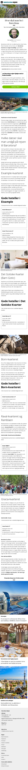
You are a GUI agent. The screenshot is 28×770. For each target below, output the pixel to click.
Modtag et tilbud (14, 87)
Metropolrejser (4, 764)
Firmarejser (3, 740)
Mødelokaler (3, 746)
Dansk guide (3, 748)
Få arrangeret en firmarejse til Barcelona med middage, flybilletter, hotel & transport (14, 620)
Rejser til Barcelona (4, 736)
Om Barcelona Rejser (5, 755)
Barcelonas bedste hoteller (15, 69)
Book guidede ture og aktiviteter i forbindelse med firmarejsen (10, 704)
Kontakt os (3, 759)
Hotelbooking (3, 750)
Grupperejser (3, 738)
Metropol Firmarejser (5, 766)
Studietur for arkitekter (5, 742)
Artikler (2, 757)
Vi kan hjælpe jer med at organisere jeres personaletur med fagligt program (13, 662)
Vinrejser (2, 744)
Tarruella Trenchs (21, 219)
